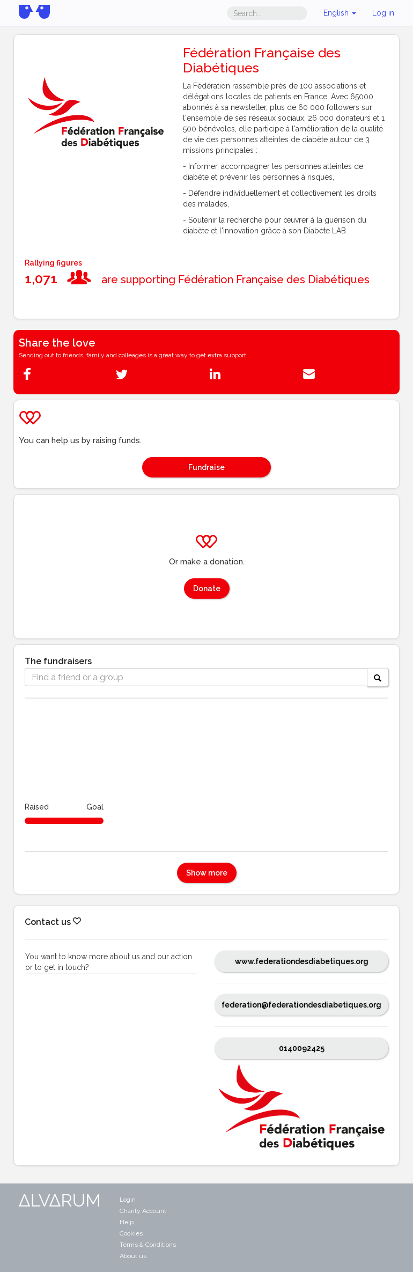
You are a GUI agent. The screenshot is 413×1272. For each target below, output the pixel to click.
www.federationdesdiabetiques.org (301, 961)
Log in (383, 13)
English (339, 13)
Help (127, 1222)
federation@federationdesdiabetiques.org (301, 1005)
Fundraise (206, 467)
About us (133, 1256)
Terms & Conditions (148, 1244)
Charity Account (143, 1211)
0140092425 (301, 1048)
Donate (206, 588)
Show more (206, 873)
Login (128, 1199)
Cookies (131, 1233)
